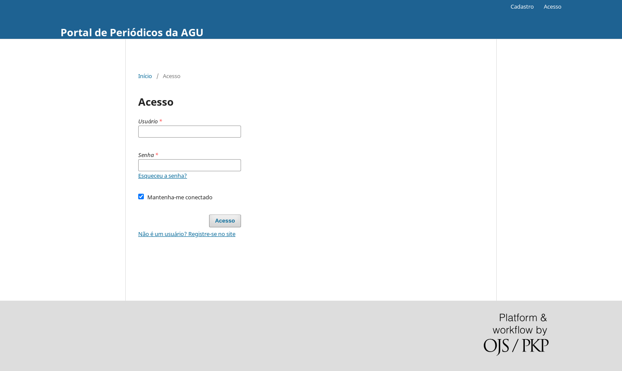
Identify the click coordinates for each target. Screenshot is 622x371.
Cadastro (522, 6)
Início (145, 76)
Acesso (553, 6)
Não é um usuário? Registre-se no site (186, 234)
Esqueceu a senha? (162, 175)
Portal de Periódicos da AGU (131, 32)
